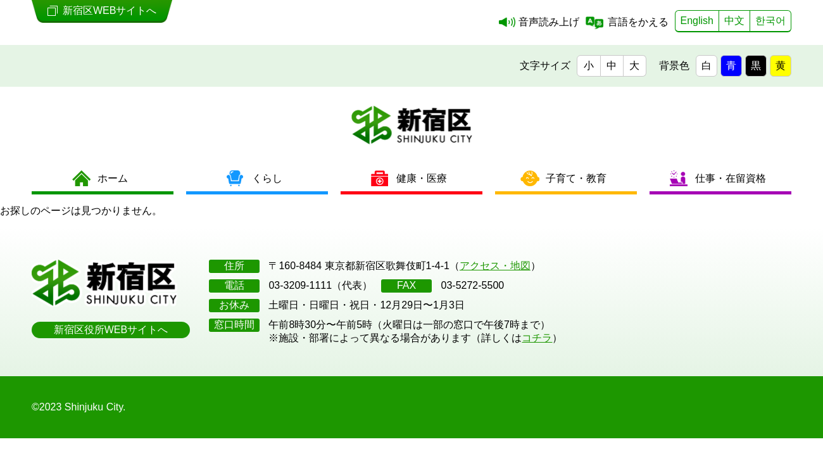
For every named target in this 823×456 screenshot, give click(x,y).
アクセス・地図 (495, 265)
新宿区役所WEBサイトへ (111, 329)
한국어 (770, 20)
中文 (734, 20)
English (697, 20)
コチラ (537, 337)
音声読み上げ (548, 21)
